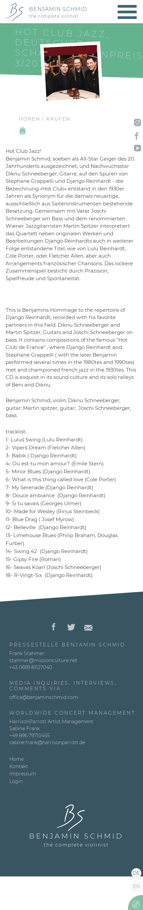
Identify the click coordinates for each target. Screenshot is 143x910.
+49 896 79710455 (29, 736)
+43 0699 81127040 (30, 667)
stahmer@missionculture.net (43, 660)
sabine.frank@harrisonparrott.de (47, 742)
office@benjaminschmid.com (43, 697)
